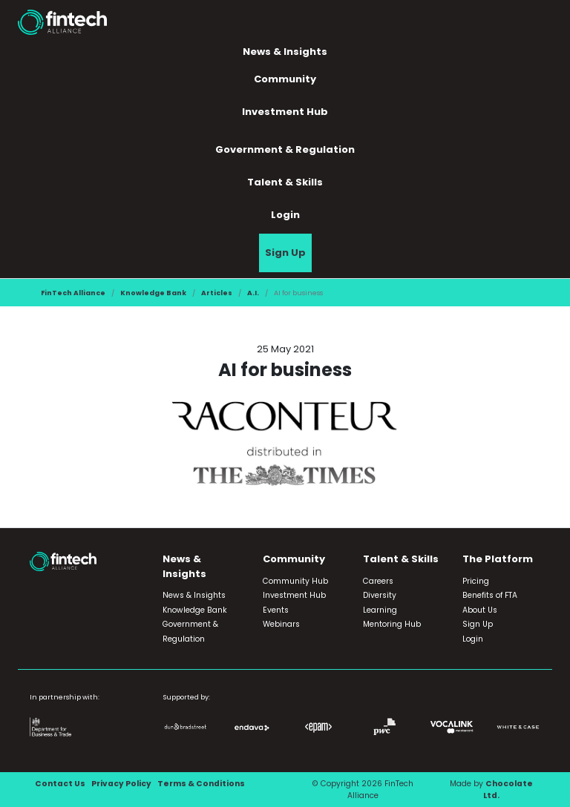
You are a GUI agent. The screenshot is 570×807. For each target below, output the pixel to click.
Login (285, 215)
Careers (378, 581)
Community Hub (295, 581)
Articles (216, 292)
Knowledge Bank (153, 292)
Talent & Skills (285, 182)
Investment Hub (285, 112)
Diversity (379, 595)
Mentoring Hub (392, 624)
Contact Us (60, 783)
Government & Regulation (285, 149)
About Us (479, 610)
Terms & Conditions (201, 783)
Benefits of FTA (489, 595)
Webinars (281, 624)
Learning (380, 610)
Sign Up (285, 253)
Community (285, 79)
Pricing (475, 581)
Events (276, 610)
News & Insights (285, 52)
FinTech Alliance (73, 292)
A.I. (253, 292)
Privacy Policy (121, 783)
